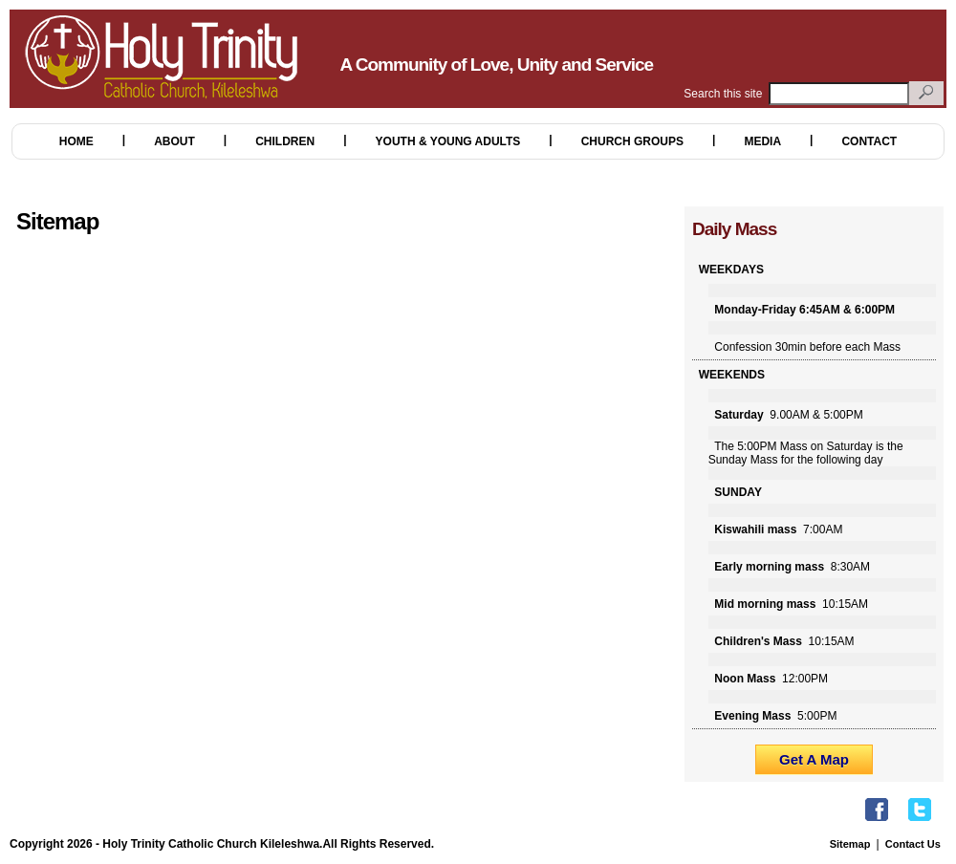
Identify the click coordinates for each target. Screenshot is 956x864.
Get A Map (814, 759)
